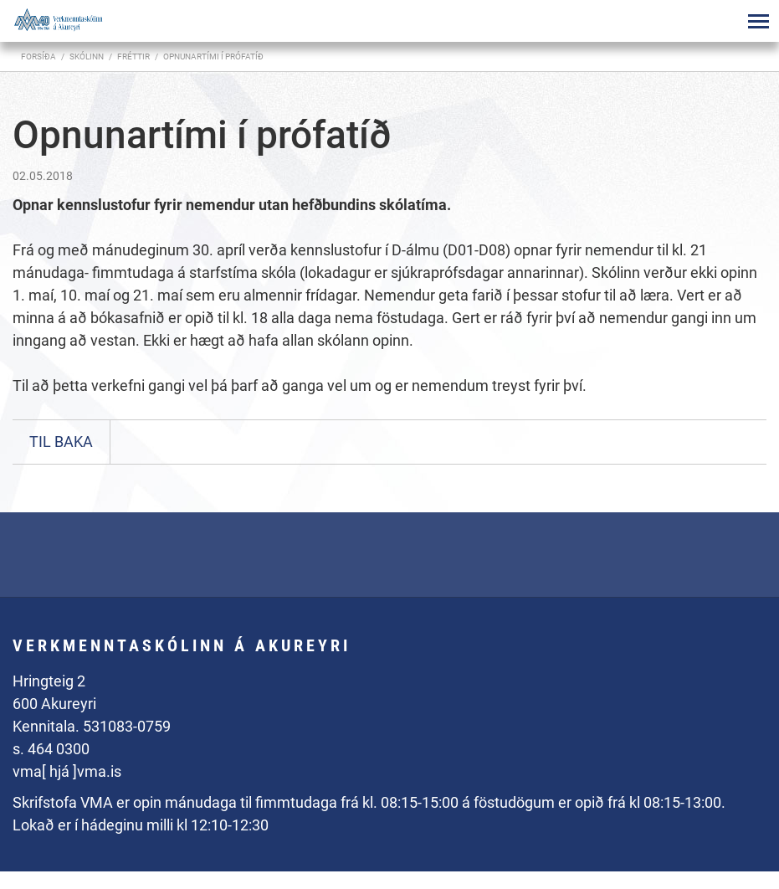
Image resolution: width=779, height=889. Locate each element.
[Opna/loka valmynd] (758, 21)
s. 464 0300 (51, 749)
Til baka (61, 441)
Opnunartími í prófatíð (213, 56)
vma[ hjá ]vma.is (67, 771)
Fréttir (133, 56)
